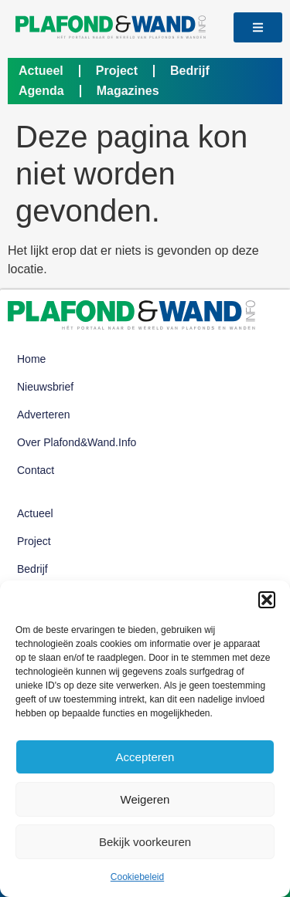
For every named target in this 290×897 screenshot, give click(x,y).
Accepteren (145, 756)
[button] (267, 600)
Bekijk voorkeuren (145, 841)
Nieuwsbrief (45, 387)
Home (31, 359)
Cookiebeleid (137, 877)
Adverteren (43, 414)
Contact (35, 470)
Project (117, 70)
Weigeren (145, 799)
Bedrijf (190, 70)
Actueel (41, 70)
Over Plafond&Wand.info (76, 442)
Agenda (41, 90)
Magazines (128, 90)
